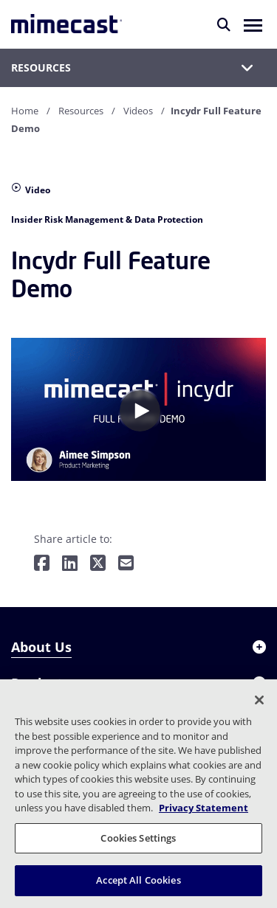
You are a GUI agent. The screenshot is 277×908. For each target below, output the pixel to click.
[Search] (223, 24)
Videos (138, 110)
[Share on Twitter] (98, 563)
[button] (253, 24)
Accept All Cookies (138, 880)
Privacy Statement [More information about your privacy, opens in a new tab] (203, 807)
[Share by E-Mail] (126, 563)
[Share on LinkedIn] (70, 563)
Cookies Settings (138, 838)
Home (24, 110)
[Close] (259, 700)
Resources (80, 110)
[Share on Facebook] (41, 563)
